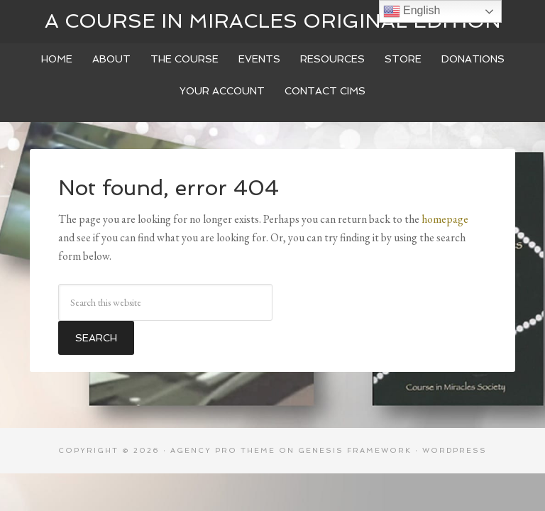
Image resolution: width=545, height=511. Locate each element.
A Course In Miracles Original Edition (273, 21)
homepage (445, 218)
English (412, 11)
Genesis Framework (355, 450)
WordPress (454, 450)
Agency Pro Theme (222, 450)
